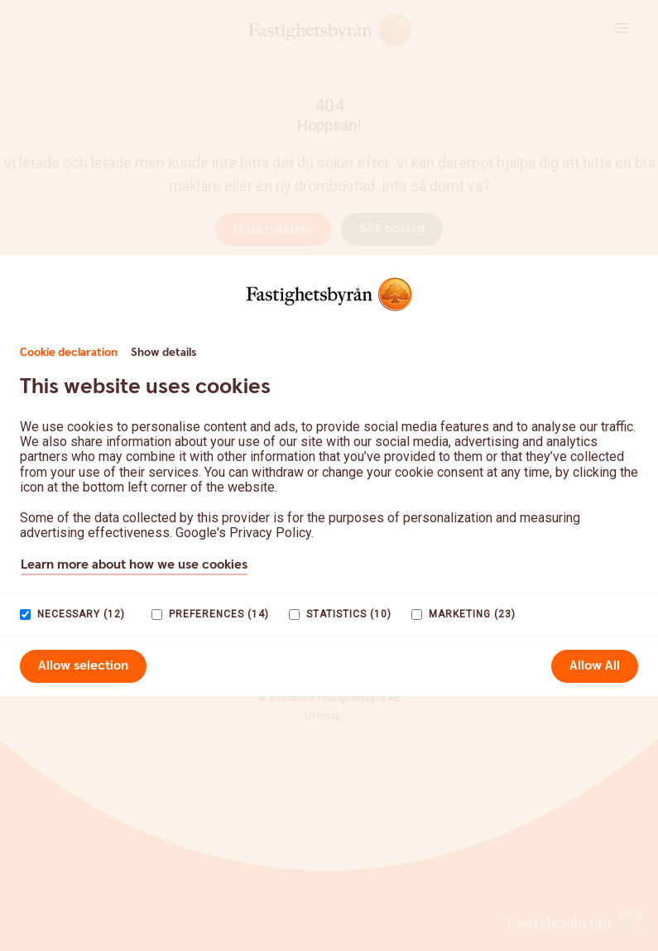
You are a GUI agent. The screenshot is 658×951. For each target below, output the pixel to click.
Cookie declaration (69, 352)
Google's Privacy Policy (243, 532)
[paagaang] (25, 614)
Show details (163, 352)
